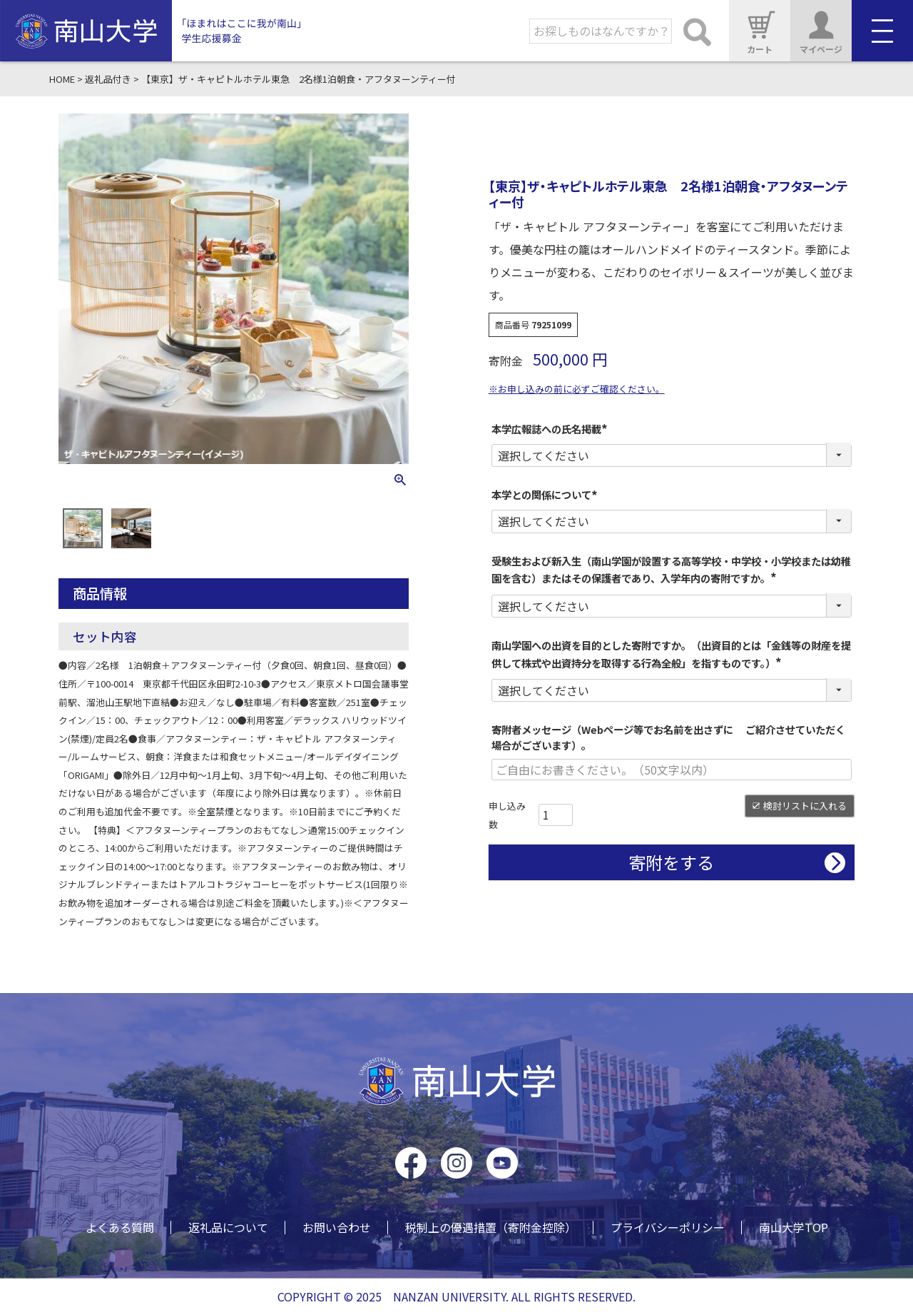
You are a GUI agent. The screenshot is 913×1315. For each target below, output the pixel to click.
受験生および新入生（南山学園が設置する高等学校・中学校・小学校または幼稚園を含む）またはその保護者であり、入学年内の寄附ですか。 (671, 569)
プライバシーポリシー (668, 1227)
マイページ (821, 30)
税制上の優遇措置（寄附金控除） (490, 1227)
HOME (62, 79)
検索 (697, 31)
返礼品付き (108, 79)
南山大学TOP (793, 1227)
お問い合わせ (336, 1227)
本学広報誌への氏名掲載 (551, 429)
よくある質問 (120, 1227)
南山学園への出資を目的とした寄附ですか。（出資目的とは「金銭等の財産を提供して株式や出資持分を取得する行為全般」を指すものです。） (671, 654)
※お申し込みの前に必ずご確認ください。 (577, 388)
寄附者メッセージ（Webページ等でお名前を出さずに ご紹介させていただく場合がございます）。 (668, 737)
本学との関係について (546, 495)
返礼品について (228, 1227)
